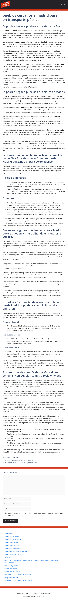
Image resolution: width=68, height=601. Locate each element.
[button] (56, 4)
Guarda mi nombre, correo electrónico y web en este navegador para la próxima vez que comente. (34, 514)
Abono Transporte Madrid (13, 555)
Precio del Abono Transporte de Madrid (18, 575)
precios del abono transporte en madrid (19, 460)
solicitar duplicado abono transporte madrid (21, 463)
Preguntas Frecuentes (12, 457)
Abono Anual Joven (11, 543)
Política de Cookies (11, 569)
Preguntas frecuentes (11, 578)
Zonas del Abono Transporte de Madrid (18, 581)
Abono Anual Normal (11, 546)
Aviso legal (8, 557)
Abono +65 (8, 534)
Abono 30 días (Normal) (12, 540)
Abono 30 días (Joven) (11, 537)
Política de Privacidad (12, 572)
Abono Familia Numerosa (13, 549)
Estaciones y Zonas (11, 566)
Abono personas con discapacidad (16, 552)
